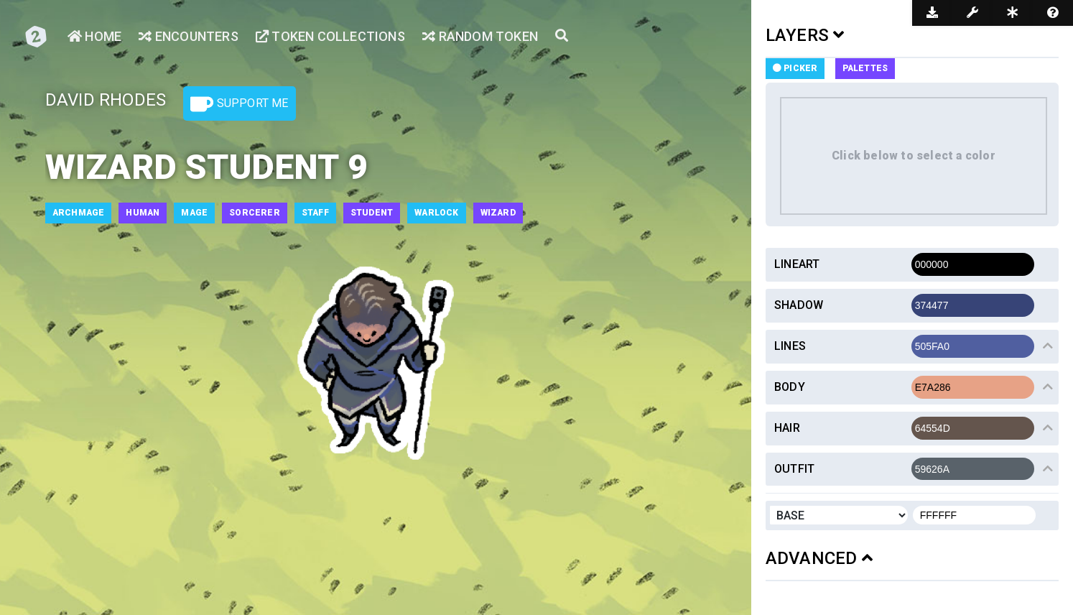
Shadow (798, 305)
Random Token (480, 36)
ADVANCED (819, 558)
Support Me (239, 104)
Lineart (796, 264)
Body (789, 387)
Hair (787, 428)
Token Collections (330, 36)
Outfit (794, 469)
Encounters (188, 36)
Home (94, 36)
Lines (790, 346)
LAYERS (805, 35)
